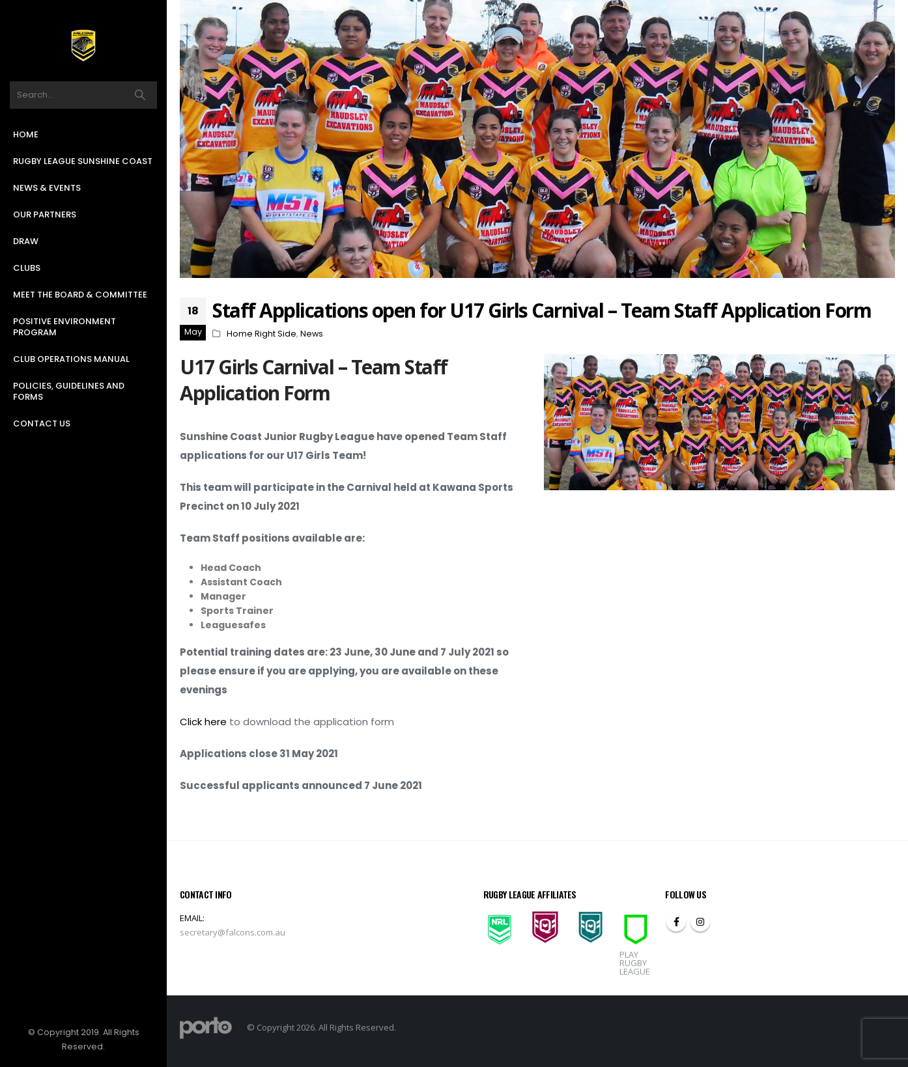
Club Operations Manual (71, 359)
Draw (25, 241)
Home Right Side (261, 333)
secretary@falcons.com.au (232, 932)
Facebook (676, 922)
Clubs (26, 268)
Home (25, 134)
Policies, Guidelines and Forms (68, 391)
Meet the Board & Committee (80, 294)
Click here (203, 721)
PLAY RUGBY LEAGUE (634, 963)
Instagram (700, 922)
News (311, 333)
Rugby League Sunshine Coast (82, 161)
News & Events (47, 188)
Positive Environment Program (64, 327)
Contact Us (41, 423)
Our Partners (44, 214)
